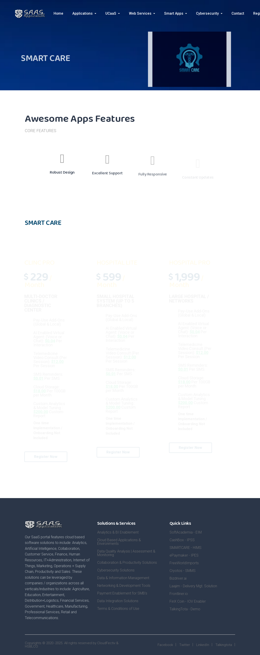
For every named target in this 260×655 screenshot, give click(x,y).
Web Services (140, 14)
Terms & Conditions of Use (118, 608)
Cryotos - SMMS (183, 571)
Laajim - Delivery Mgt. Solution (193, 586)
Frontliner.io (179, 594)
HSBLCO (31, 646)
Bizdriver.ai (178, 578)
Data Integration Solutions (117, 601)
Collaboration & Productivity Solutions (127, 562)
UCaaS (111, 14)
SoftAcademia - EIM (186, 532)
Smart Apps (174, 14)
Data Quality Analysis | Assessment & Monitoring (126, 553)
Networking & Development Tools (123, 585)
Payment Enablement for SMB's (122, 593)
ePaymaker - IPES (184, 555)
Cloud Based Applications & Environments (119, 542)
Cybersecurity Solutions (116, 570)
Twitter (184, 645)
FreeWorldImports (184, 563)
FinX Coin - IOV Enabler (188, 601)
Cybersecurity (208, 14)
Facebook (165, 645)
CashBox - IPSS (182, 540)
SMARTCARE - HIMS (185, 547)
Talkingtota (223, 645)
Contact (238, 14)
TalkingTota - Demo (185, 609)
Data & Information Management (123, 578)
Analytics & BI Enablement (118, 532)
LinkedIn (202, 645)
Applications (83, 14)
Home (58, 14)
